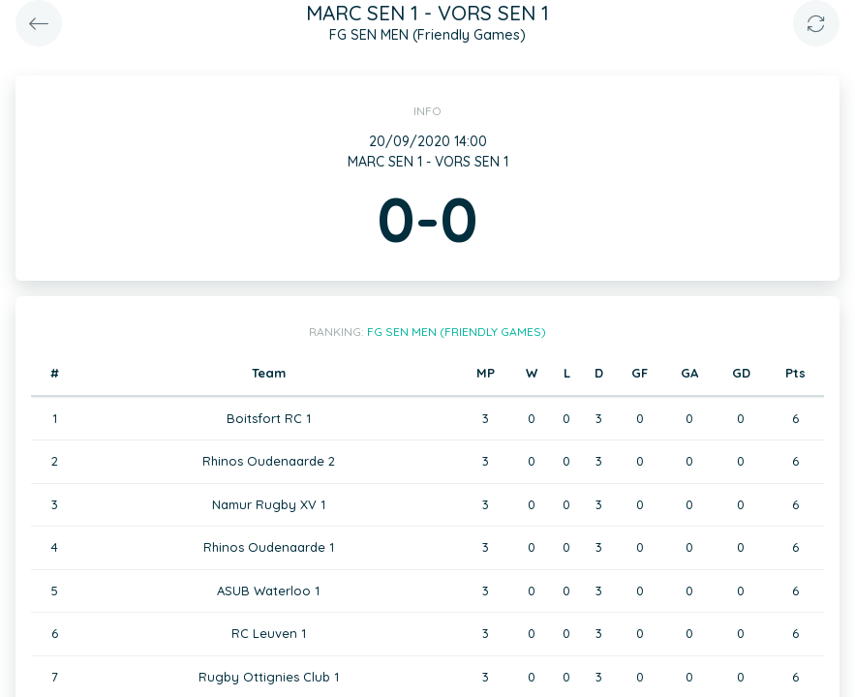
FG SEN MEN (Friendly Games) (456, 331)
